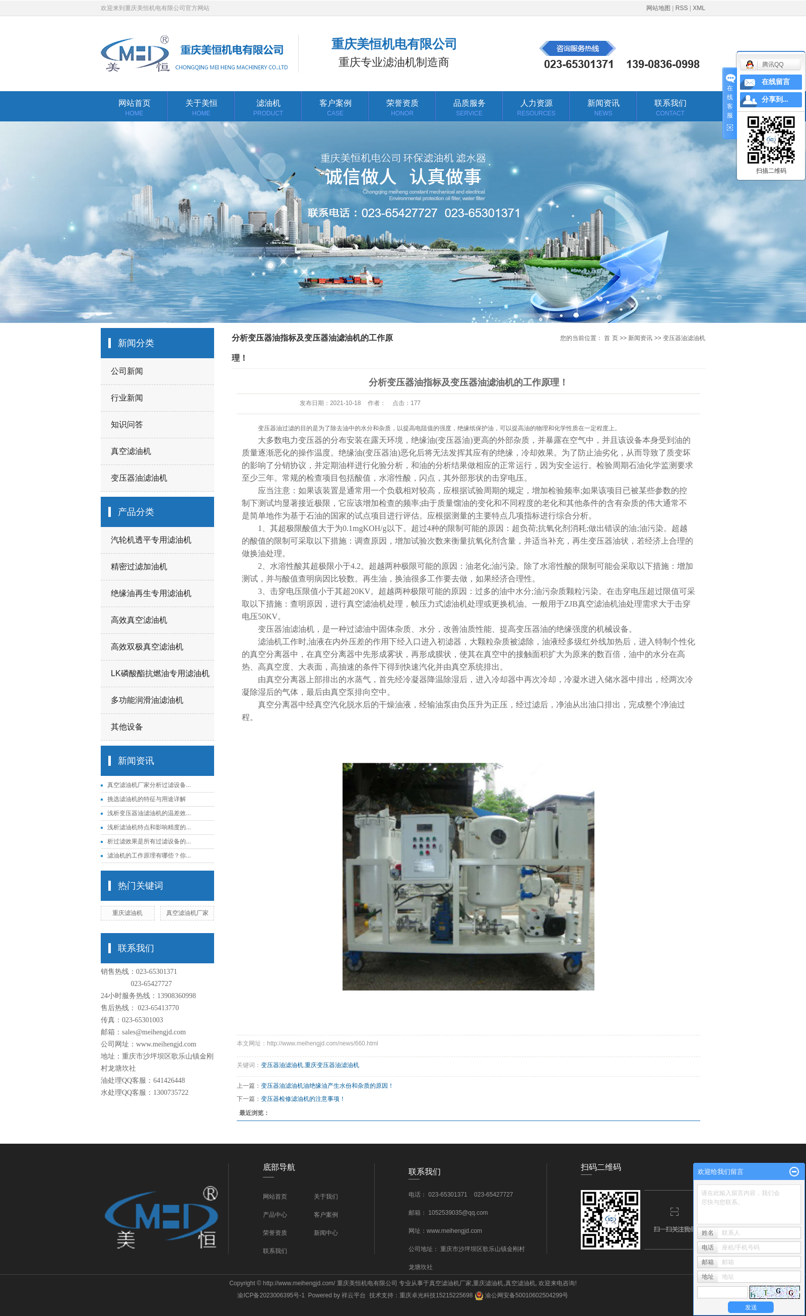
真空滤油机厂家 (187, 912)
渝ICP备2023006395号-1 (270, 1295)
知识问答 (127, 424)
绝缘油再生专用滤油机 (151, 593)
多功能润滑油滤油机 (147, 700)
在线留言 (776, 82)
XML (699, 8)
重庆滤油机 (127, 912)
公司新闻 (127, 371)
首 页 (611, 338)
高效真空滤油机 (139, 620)
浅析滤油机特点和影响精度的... (149, 827)
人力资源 (536, 108)
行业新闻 (127, 397)
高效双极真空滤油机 (147, 646)
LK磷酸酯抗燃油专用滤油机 (160, 673)
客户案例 (335, 108)
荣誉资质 (402, 108)
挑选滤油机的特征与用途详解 (146, 799)
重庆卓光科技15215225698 (436, 1295)
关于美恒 (201, 108)
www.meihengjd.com (166, 1044)
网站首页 (134, 108)
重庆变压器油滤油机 (332, 1065)
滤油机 (268, 108)
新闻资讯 (603, 108)
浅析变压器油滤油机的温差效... (149, 813)
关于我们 (326, 1196)
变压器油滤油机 (139, 478)
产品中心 (275, 1214)
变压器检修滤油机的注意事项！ (303, 1098)
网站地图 (658, 8)
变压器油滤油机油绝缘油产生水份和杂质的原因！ (327, 1085)
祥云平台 (354, 1295)
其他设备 (127, 726)
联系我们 (670, 108)
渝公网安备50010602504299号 (522, 1295)
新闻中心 (326, 1232)
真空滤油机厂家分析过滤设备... (149, 784)
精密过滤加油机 (139, 566)
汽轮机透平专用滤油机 (151, 540)
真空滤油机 (131, 451)
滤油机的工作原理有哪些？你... (149, 855)
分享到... (775, 99)
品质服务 (469, 108)
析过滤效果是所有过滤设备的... (149, 841)
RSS (682, 8)
